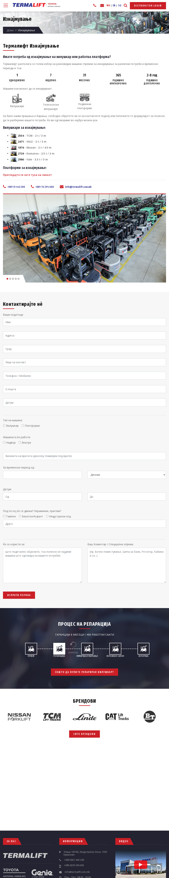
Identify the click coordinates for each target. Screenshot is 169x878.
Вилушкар (12, 425)
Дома (10, 30)
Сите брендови (84, 734)
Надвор (11, 442)
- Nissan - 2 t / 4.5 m (30, 147)
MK (108, 5)
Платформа (32, 425)
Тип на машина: (13, 420)
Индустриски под (60, 516)
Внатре (26, 442)
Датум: (7, 489)
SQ (119, 5)
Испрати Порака (19, 595)
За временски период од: (18, 467)
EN (114, 5)
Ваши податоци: (13, 314)
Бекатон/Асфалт (32, 516)
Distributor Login (148, 5)
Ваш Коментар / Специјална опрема (110, 544)
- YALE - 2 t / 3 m (28, 141)
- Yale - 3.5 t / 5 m (29, 159)
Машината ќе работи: (17, 437)
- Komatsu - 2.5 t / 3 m (32, 153)
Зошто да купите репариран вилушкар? (84, 672)
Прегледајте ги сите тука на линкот (27, 175)
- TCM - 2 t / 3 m (28, 135)
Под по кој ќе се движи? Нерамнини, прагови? (32, 511)
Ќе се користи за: (14, 544)
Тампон (11, 516)
